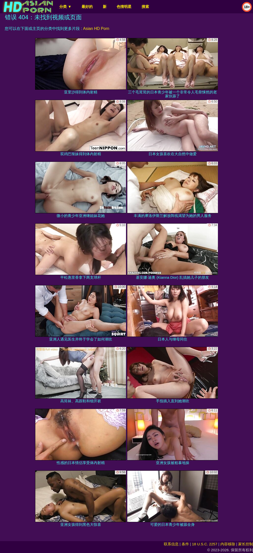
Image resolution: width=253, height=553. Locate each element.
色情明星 (124, 6)
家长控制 (245, 544)
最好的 (87, 6)
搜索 (145, 6)
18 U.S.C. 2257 (204, 544)
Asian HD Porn (96, 28)
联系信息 (171, 544)
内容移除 (227, 544)
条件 (185, 544)
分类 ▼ (65, 6)
